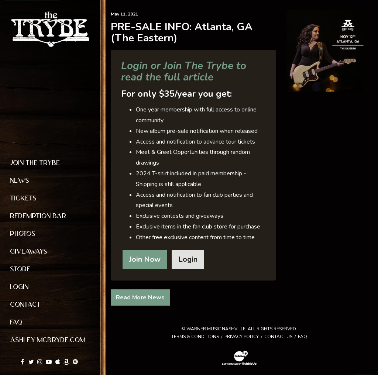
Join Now (145, 259)
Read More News (140, 297)
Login (187, 259)
